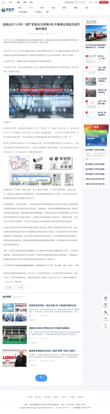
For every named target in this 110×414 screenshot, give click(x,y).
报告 (64, 8)
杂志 (87, 8)
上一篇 (8, 287)
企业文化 (64, 397)
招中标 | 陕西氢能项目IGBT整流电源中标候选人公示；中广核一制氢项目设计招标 (102, 114)
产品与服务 (47, 397)
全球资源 (80, 397)
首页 (19, 8)
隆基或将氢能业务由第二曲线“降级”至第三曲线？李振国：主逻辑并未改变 (53, 351)
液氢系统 (32, 320)
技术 (42, 8)
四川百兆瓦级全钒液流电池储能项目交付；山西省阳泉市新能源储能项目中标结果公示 (96, 46)
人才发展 (72, 397)
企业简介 (56, 397)
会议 (53, 8)
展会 (31, 2)
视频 (18, 2)
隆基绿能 (32, 365)
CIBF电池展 (22, 12)
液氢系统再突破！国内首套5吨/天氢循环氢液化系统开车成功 (53, 305)
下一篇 (19, 287)
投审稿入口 (103, 2)
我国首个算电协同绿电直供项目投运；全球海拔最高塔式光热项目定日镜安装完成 (102, 91)
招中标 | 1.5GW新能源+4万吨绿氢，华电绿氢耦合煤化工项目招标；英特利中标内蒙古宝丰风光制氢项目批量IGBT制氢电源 (102, 57)
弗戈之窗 (38, 397)
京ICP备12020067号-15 (63, 408)
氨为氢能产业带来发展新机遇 (97, 150)
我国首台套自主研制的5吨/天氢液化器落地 (49, 328)
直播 (24, 2)
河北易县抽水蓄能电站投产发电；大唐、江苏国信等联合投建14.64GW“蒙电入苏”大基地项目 (102, 80)
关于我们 (38, 12)
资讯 (31, 8)
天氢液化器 (33, 342)
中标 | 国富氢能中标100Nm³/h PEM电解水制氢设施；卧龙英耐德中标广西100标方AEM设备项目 (102, 69)
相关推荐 (6, 297)
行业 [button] (10, 2)
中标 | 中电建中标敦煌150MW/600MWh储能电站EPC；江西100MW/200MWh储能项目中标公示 (102, 102)
